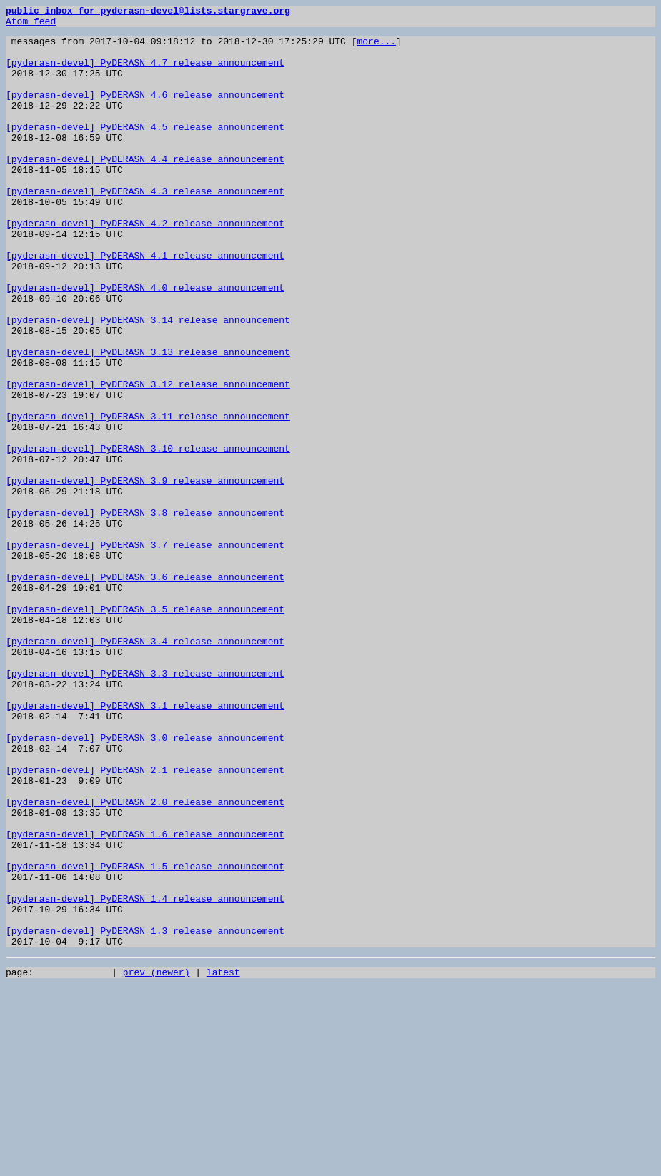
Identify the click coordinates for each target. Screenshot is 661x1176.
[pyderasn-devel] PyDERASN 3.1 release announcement (145, 844)
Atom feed (31, 25)
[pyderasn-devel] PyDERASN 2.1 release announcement (145, 921)
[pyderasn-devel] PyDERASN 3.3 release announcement (145, 805)
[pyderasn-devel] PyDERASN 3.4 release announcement (145, 767)
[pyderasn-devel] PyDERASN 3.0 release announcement (145, 883)
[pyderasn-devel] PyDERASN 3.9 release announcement (145, 574)
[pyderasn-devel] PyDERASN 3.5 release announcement (145, 728)
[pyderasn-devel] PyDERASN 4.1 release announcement (145, 304)
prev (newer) (156, 1160)
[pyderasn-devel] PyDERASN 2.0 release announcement (145, 960)
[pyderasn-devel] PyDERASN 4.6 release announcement (145, 111)
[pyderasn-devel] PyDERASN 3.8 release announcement (145, 613)
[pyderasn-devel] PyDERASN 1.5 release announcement (145, 1037)
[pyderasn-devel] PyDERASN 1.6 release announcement (145, 998)
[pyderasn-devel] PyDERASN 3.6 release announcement (145, 690)
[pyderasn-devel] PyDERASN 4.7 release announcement (145, 72)
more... (376, 47)
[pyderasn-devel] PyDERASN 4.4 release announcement (145, 188)
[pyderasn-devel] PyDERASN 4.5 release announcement (145, 150)
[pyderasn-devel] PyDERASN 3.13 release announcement (148, 420)
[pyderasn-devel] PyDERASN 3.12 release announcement (148, 458)
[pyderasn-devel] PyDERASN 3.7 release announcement (145, 651)
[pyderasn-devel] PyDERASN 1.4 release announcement (145, 1076)
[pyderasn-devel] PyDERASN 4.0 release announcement (145, 343)
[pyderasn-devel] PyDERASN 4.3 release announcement (145, 227)
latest (223, 1160)
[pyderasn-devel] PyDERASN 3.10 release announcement (148, 535)
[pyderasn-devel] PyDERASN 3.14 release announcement (148, 381)
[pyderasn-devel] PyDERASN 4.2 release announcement (145, 265)
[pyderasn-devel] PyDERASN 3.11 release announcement (148, 497)
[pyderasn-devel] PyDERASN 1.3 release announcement (145, 1114)
